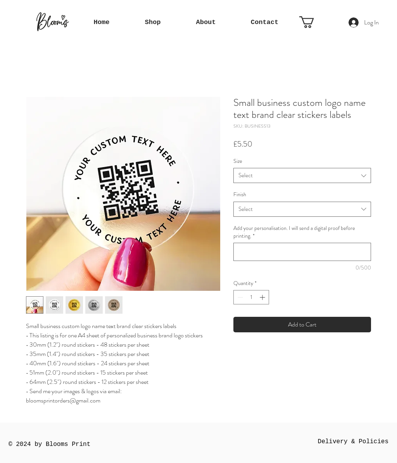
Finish (239, 194)
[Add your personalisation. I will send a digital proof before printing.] (302, 251)
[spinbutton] (251, 297)
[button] (313, 22)
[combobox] (302, 175)
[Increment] (263, 297)
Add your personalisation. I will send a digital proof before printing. (294, 232)
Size (237, 161)
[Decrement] (239, 297)
